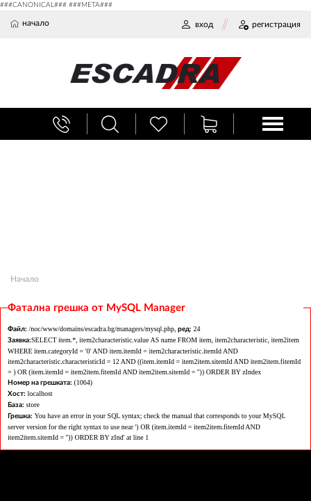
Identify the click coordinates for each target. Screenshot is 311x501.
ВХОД (196, 24)
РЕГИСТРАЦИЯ (269, 24)
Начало (24, 279)
